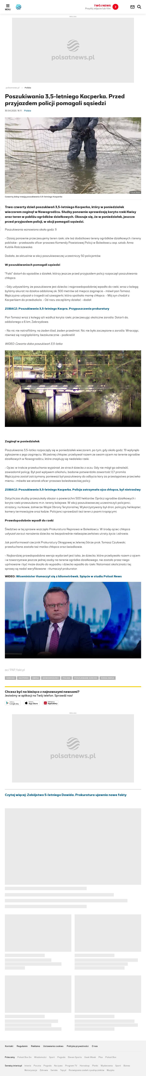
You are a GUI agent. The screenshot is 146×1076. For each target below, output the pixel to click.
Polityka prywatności (78, 1046)
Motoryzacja (31, 1070)
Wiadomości (40, 1057)
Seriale (54, 1070)
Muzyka (110, 1070)
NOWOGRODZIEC (51, 678)
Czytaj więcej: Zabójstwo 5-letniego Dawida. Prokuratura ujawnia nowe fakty (65, 795)
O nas (95, 1046)
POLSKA (66, 678)
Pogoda (61, 1057)
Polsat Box (110, 1057)
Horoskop (85, 1065)
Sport (52, 1057)
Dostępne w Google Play (20, 703)
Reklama (35, 1046)
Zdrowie (44, 1070)
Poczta (37, 1065)
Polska (28, 88)
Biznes (127, 1065)
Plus (101, 1057)
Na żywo (58, 1065)
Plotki (95, 1065)
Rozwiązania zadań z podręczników (86, 1070)
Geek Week (90, 1057)
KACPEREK (23, 678)
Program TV (71, 1065)
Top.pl (63, 1070)
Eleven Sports (75, 1057)
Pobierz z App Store (39, 703)
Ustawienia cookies (53, 1046)
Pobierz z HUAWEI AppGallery (58, 703)
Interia (28, 1065)
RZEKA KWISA (107, 678)
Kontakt (9, 1046)
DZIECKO (11, 678)
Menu (8, 9)
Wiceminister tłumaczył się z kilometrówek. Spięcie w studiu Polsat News (69, 576)
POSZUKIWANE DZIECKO (85, 678)
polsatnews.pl (13, 88)
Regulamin (22, 1046)
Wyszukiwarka (139, 7)
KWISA (36, 678)
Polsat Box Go (24, 1057)
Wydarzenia (107, 1065)
